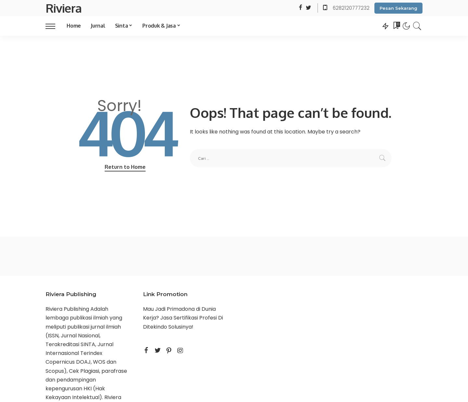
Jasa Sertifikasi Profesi (188, 317)
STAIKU (152, 335)
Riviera (64, 8)
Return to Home (125, 167)
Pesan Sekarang (398, 8)
